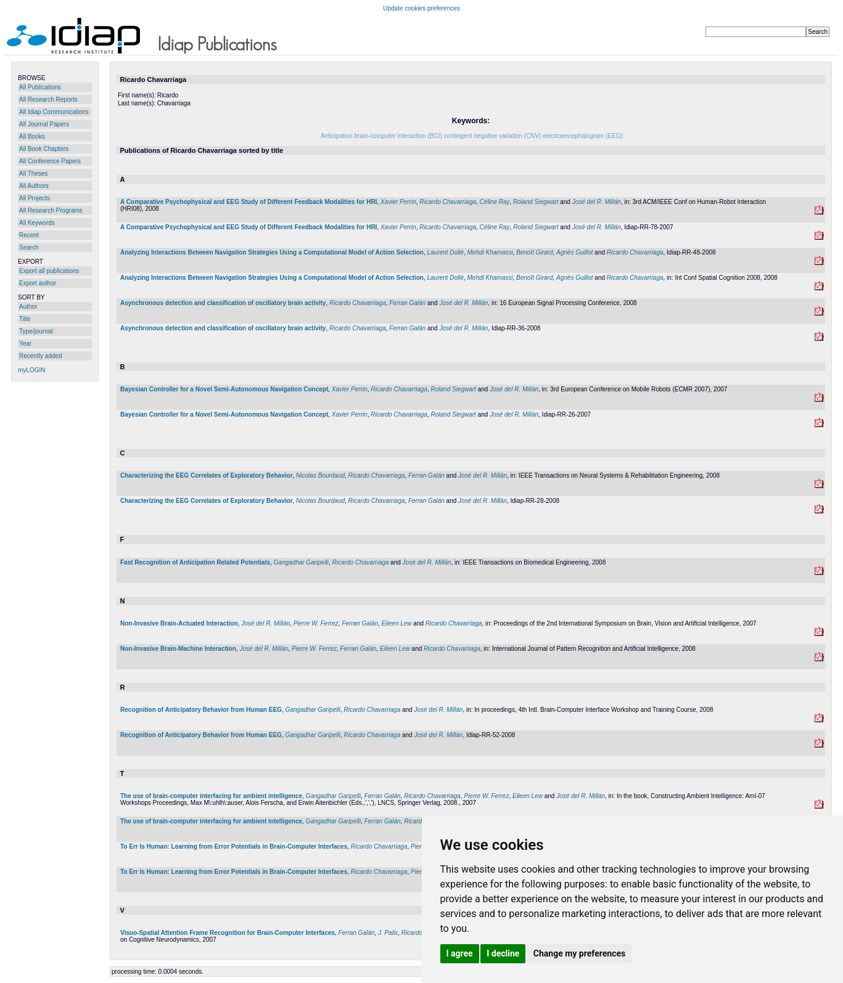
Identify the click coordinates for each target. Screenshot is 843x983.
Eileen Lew (397, 623)
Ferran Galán (407, 303)
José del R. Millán (596, 201)
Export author (37, 283)
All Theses (33, 173)
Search (29, 247)
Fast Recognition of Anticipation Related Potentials (195, 562)
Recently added (40, 356)
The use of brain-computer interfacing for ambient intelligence (211, 796)
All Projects (34, 198)
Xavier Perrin (398, 201)
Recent (29, 235)
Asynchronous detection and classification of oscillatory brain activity (223, 303)
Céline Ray (495, 201)
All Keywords (37, 222)
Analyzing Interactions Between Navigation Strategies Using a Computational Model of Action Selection (272, 252)
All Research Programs (51, 210)
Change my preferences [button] (579, 953)
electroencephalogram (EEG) (583, 136)
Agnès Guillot (574, 252)
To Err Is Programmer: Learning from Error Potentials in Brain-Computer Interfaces (233, 846)
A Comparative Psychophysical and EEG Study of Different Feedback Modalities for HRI (248, 201)
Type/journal (35, 331)
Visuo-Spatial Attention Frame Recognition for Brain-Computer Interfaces (227, 932)
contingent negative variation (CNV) (492, 136)
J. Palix (388, 932)
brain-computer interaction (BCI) (398, 136)
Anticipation (337, 136)
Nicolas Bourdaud (320, 475)
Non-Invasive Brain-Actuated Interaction (179, 623)
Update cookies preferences (421, 8)
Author (28, 306)
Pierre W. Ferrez (316, 623)
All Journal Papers (44, 124)
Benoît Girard (534, 252)
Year (25, 343)
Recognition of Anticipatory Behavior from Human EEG (201, 709)
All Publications (40, 87)
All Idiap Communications (54, 111)
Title (25, 319)
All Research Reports (48, 99)
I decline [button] (503, 953)
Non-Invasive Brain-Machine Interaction (178, 648)
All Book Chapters (43, 148)
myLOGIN (31, 370)
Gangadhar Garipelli (301, 562)
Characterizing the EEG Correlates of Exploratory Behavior (206, 475)
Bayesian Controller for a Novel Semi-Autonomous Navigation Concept (224, 389)
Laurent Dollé (445, 252)
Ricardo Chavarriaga (447, 201)
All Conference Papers (50, 161)
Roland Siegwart (535, 201)
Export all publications (49, 270)
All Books (32, 136)
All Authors (34, 185)
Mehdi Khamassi (490, 252)
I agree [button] (459, 953)
